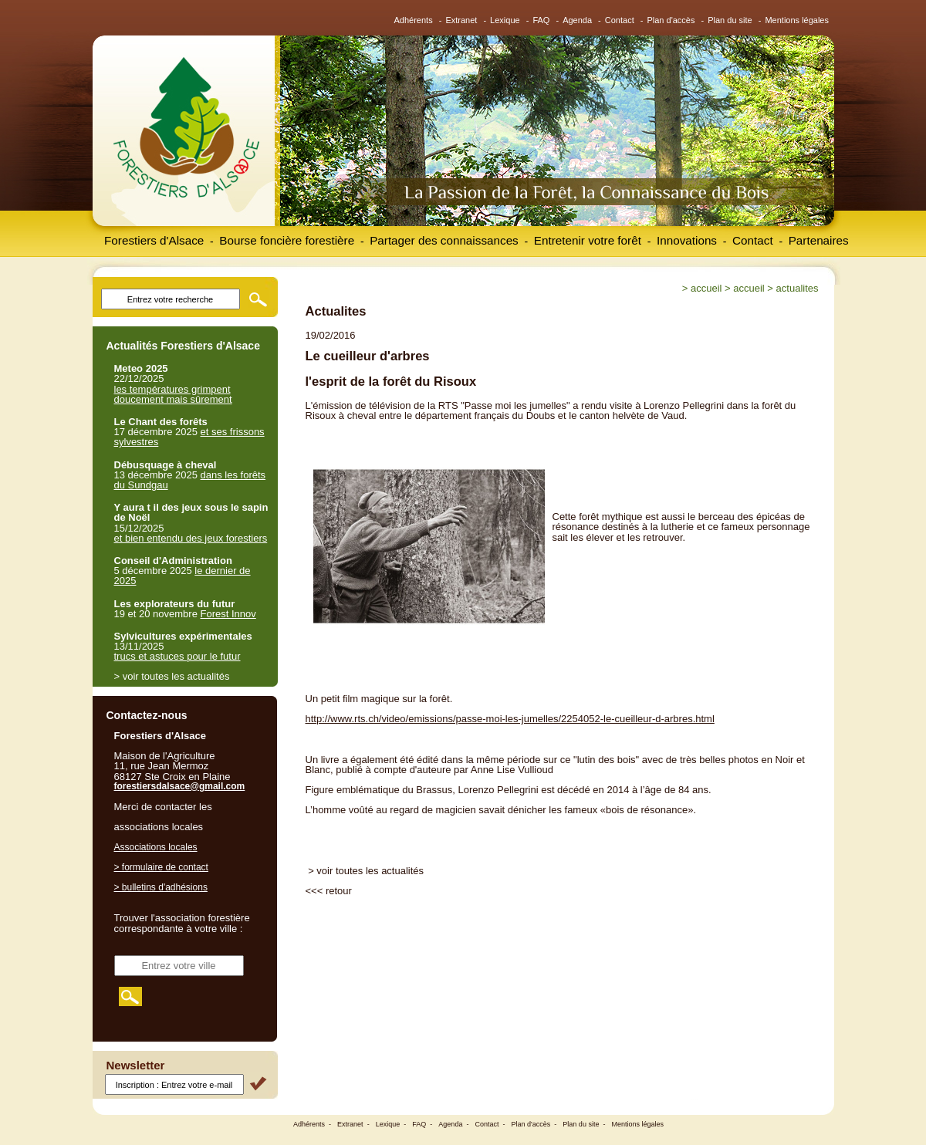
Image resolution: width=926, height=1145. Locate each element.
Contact (619, 20)
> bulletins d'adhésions (161, 887)
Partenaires (819, 240)
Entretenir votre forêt (587, 240)
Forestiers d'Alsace (154, 240)
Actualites (797, 288)
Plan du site (730, 20)
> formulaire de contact (161, 867)
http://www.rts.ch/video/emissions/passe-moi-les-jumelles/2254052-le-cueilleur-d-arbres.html (510, 718)
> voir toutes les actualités (366, 870)
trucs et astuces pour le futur (177, 656)
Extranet (461, 20)
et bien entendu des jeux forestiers (191, 538)
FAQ (540, 20)
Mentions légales (797, 20)
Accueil (706, 288)
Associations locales (156, 847)
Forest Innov (228, 614)
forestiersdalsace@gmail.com (179, 786)
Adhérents (413, 20)
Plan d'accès (670, 20)
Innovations (687, 240)
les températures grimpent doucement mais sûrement (173, 394)
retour (339, 891)
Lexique (505, 20)
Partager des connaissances (444, 240)
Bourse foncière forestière (286, 240)
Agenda (577, 20)
